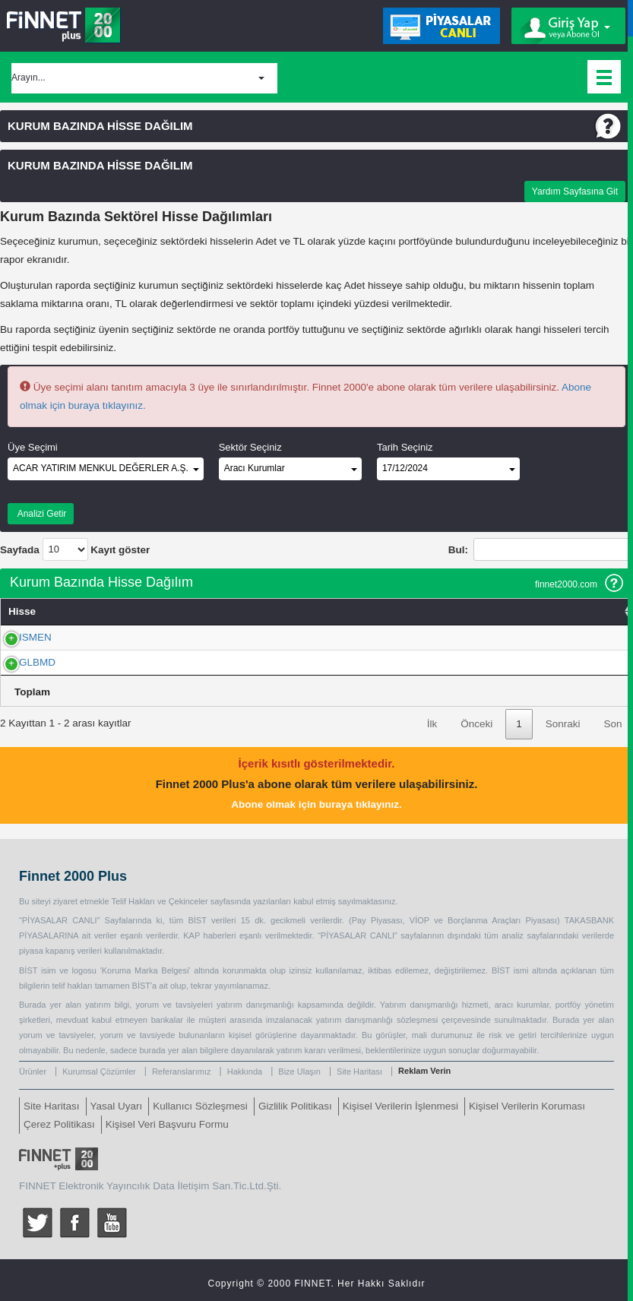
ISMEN (18, 637)
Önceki (476, 724)
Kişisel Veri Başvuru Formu (167, 1124)
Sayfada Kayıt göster (75, 549)
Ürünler (32, 1071)
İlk (432, 724)
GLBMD (20, 662)
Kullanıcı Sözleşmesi (200, 1106)
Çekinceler (188, 901)
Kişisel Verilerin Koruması (527, 1106)
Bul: (540, 549)
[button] (144, 78)
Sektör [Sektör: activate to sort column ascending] (607, 611)
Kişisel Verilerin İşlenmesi (400, 1106)
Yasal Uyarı (116, 1106)
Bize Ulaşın (299, 1071)
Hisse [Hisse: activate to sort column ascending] (22, 611)
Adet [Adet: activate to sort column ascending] (176, 611)
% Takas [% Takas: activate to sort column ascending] (276, 611)
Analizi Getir (40, 513)
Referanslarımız (181, 1071)
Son (612, 724)
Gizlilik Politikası (295, 1106)
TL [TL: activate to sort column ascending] (467, 611)
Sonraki (563, 724)
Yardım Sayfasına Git (575, 191)
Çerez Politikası (59, 1124)
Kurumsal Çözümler (99, 1071)
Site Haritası (359, 1071)
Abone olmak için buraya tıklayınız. (316, 804)
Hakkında (244, 1071)
